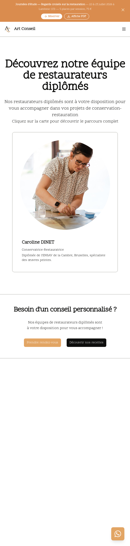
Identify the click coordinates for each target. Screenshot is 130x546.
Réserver (51, 16)
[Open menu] (124, 29)
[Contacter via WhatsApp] (117, 533)
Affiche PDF (76, 16)
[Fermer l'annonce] (123, 11)
